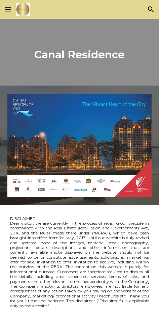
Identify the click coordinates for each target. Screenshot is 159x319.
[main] (79, 52)
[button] (8, 9)
